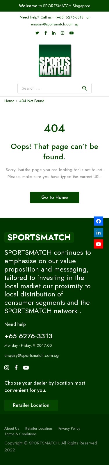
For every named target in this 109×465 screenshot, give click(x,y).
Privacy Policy (69, 428)
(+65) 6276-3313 (69, 17)
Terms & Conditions (20, 434)
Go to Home (54, 197)
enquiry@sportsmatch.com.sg (54, 24)
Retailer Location (38, 428)
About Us (11, 428)
